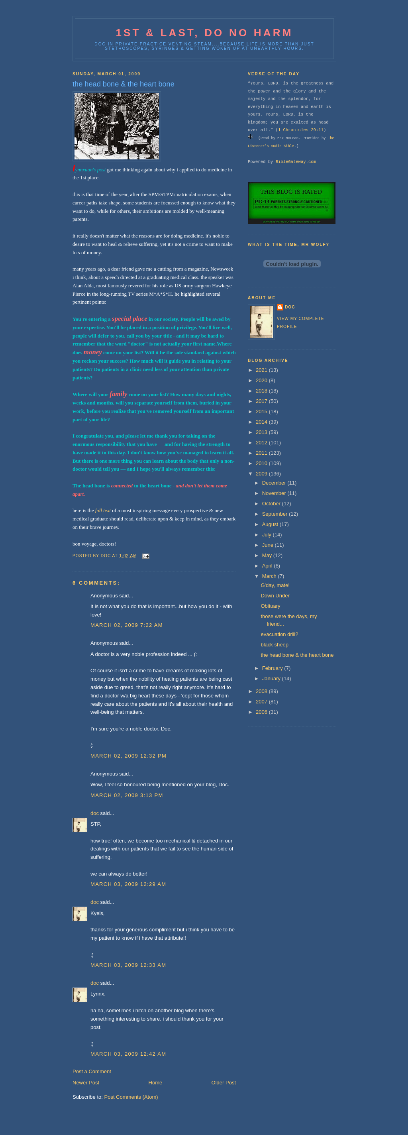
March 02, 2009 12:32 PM (128, 756)
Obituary (270, 606)
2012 (262, 443)
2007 (262, 702)
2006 (262, 712)
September (275, 514)
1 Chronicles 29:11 (301, 130)
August (271, 524)
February (273, 668)
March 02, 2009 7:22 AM (126, 625)
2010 (262, 463)
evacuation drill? (279, 634)
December (275, 483)
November (275, 493)
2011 (262, 453)
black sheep (274, 645)
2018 (262, 391)
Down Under (275, 596)
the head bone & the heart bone (297, 655)
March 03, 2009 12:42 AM (128, 1054)
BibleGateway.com (296, 162)
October (272, 504)
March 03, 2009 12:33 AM (128, 965)
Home (156, 1083)
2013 (262, 432)
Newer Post (86, 1083)
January (272, 678)
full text (103, 510)
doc (94, 813)
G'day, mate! (275, 585)
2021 (262, 370)
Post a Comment (92, 1071)
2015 (262, 411)
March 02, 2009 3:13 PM (126, 795)
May (267, 555)
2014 (262, 422)
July (267, 535)
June (268, 545)
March (270, 576)
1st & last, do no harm (204, 33)
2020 (262, 380)
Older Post (224, 1083)
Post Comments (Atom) (131, 1097)
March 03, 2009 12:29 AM (128, 884)
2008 (262, 691)
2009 (262, 474)
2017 (262, 401)
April (268, 566)
